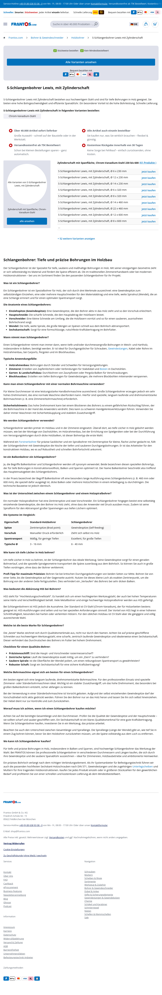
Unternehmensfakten (14, 953)
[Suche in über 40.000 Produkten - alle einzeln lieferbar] (72, 24)
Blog (5, 898)
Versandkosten (56, 837)
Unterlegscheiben (142, 766)
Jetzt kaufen (149, 171)
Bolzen (104, 369)
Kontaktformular (99, 3)
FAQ (5, 879)
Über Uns (8, 876)
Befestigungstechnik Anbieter (18, 957)
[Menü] (5, 23)
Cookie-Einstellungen (14, 849)
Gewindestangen (118, 348)
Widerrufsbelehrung (13, 938)
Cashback (8, 883)
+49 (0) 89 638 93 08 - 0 (31, 3)
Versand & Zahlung (13, 942)
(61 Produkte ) (147, 162)
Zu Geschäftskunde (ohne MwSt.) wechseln (25, 855)
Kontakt (7, 872)
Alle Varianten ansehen (81, 62)
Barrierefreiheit (11, 949)
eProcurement (10, 887)
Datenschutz (9, 934)
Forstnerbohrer (28, 441)
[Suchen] (96, 24)
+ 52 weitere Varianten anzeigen (76, 238)
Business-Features (12, 891)
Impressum (9, 927)
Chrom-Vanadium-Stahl (22, 116)
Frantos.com (16, 37)
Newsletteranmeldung (14, 895)
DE (134, 24)
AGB (5, 946)
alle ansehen (27, 221)
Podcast (7, 906)
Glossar (7, 902)
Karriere (7, 931)
